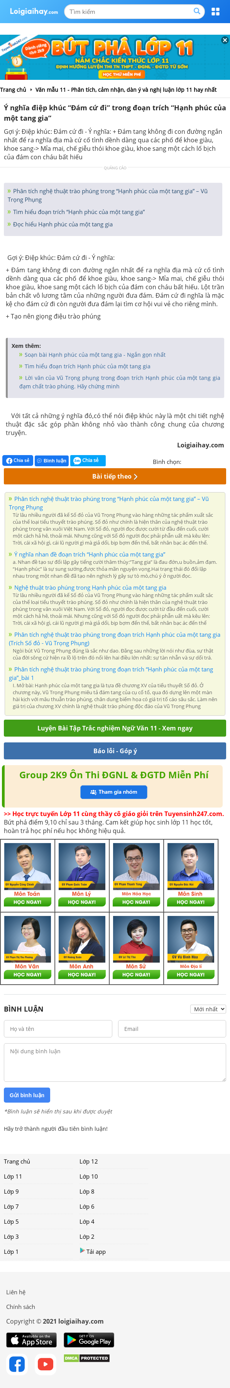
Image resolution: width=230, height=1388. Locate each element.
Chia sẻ (17, 460)
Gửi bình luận (27, 1095)
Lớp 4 (87, 1221)
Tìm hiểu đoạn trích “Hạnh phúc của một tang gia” (78, 212)
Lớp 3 (11, 1236)
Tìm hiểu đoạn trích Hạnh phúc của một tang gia (87, 366)
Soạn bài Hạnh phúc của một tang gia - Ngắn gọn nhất (94, 354)
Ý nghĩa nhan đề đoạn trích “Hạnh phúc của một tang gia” (89, 554)
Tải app (92, 1251)
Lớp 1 (11, 1251)
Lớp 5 (11, 1221)
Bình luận (51, 461)
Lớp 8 (87, 1191)
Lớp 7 (11, 1206)
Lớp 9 (11, 1191)
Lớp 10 (88, 1176)
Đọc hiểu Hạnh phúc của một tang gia (62, 224)
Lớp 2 (87, 1236)
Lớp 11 (13, 1176)
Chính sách (20, 1306)
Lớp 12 (88, 1161)
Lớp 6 (87, 1206)
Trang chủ (17, 1161)
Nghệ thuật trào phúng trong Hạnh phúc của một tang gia (90, 587)
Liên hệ (15, 1292)
